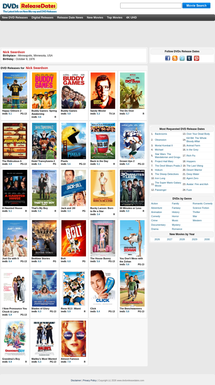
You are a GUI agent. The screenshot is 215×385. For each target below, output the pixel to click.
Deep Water (192, 174)
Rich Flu (190, 155)
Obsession (160, 139)
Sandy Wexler (98, 110)
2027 (169, 239)
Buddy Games (69, 110)
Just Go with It (10, 258)
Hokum (159, 170)
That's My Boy (40, 208)
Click (93, 308)
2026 (157, 239)
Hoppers (191, 161)
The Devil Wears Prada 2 (168, 165)
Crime (154, 220)
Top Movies (114, 17)
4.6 (39, 117)
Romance (177, 229)
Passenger (161, 190)
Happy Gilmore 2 (11, 110)
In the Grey (192, 149)
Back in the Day (99, 161)
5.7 (127, 114)
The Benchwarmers (131, 308)
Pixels (64, 161)
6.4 (10, 261)
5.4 (127, 164)
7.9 (69, 362)
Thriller (196, 212)
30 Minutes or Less (130, 208)
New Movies (95, 17)
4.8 (69, 114)
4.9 (10, 164)
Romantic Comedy (202, 203)
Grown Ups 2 (127, 161)
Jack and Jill (68, 208)
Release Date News (70, 17)
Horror (175, 216)
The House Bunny (100, 258)
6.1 (10, 114)
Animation (156, 212)
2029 (194, 239)
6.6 (39, 164)
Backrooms (161, 134)
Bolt (63, 258)
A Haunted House (12, 208)
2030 (207, 239)
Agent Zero (192, 178)
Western (197, 220)
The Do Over (127, 110)
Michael (159, 149)
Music (175, 220)
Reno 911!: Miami (71, 308)
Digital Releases (43, 17)
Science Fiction (201, 208)
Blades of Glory (40, 308)
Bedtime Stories (41, 258)
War (195, 216)
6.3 (39, 311)
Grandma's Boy (11, 359)
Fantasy (176, 208)
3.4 (98, 214)
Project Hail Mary (164, 161)
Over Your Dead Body (198, 134)
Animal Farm (193, 145)
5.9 (10, 315)
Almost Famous (70, 359)
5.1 (98, 164)
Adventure (156, 208)
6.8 (69, 261)
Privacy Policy (90, 380)
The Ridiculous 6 (12, 161)
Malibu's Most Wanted (44, 359)
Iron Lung (160, 178)
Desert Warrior (194, 170)
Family (175, 203)
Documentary (158, 224)
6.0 (127, 211)
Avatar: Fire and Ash (197, 184)
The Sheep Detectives (167, 174)
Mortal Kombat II (164, 145)
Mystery (176, 224)
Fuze (189, 190)
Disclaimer (76, 380)
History (175, 212)
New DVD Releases (15, 17)
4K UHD (131, 17)
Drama (154, 229)
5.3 (98, 114)
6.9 (10, 362)
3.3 (69, 211)
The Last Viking (194, 165)
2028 (182, 239)
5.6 (69, 164)
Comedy (155, 216)
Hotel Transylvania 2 (43, 161)
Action (154, 203)
